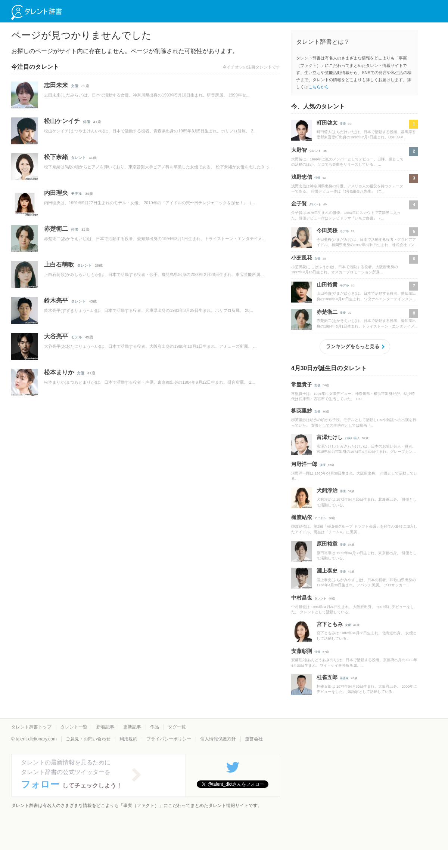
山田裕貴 (327, 285)
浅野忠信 (301, 177)
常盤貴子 (301, 384)
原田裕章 (327, 544)
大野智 (299, 150)
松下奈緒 (56, 157)
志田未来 (56, 85)
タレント (78, 158)
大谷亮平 (56, 336)
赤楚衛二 (56, 228)
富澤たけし (330, 437)
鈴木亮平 (56, 300)
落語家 (344, 678)
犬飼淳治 (327, 490)
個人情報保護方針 (218, 739)
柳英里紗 (301, 411)
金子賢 (299, 203)
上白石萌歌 (59, 264)
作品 (154, 727)
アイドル (320, 518)
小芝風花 (301, 258)
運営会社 (254, 739)
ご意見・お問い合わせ (88, 739)
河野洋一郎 (304, 464)
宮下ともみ (330, 624)
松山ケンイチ (62, 121)
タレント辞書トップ (31, 727)
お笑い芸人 (352, 438)
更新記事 (132, 727)
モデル (76, 193)
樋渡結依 (301, 517)
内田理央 (56, 193)
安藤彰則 (301, 651)
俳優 (86, 122)
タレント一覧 (73, 727)
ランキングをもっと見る (352, 346)
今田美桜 (327, 230)
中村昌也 (301, 598)
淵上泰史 (327, 571)
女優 (74, 86)
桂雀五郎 (327, 677)
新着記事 (105, 727)
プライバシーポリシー (168, 739)
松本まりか (59, 372)
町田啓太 (327, 123)
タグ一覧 (177, 727)
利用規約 (128, 739)
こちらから (318, 87)
